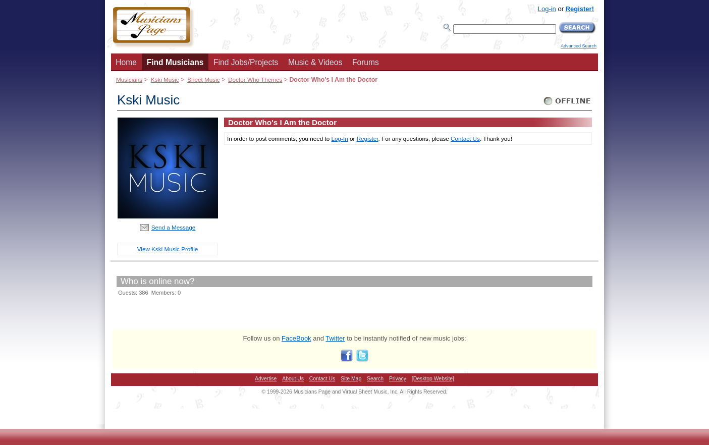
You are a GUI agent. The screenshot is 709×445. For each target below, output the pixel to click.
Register (367, 138)
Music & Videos (315, 62)
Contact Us (465, 138)
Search (375, 378)
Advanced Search (578, 45)
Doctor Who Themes (255, 79)
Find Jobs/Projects (245, 62)
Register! (580, 9)
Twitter (335, 338)
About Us (293, 378)
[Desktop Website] (433, 378)
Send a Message (173, 227)
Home (126, 62)
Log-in (547, 9)
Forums (365, 62)
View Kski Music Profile (167, 249)
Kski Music (165, 79)
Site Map (351, 378)
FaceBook (296, 338)
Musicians (129, 79)
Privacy (397, 378)
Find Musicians (175, 62)
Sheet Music (203, 79)
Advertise (266, 378)
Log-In (340, 138)
